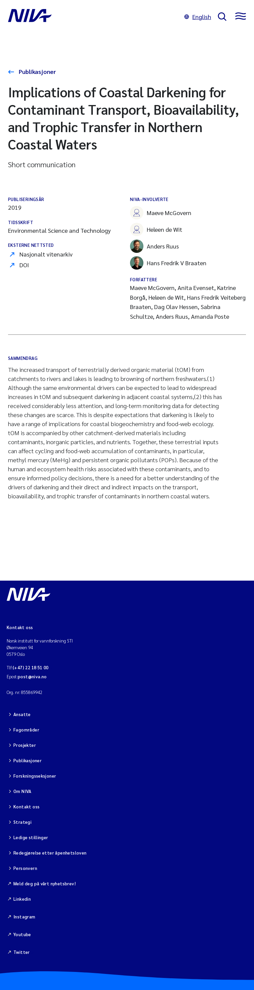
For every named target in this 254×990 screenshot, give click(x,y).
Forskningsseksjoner (34, 776)
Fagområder (26, 729)
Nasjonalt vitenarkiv (46, 254)
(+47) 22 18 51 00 (31, 667)
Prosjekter (24, 745)
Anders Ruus (154, 246)
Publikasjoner (36, 71)
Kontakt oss (26, 806)
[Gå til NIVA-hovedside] (93, 16)
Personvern (25, 868)
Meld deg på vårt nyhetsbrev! (44, 883)
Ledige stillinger (30, 837)
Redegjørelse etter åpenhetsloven (49, 853)
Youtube (22, 934)
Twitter (21, 952)
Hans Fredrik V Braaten (168, 263)
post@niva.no (32, 676)
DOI (24, 265)
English (197, 16)
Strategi (22, 822)
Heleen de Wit (156, 229)
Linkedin (22, 899)
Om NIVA (22, 791)
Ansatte (22, 714)
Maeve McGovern (160, 212)
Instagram (24, 916)
